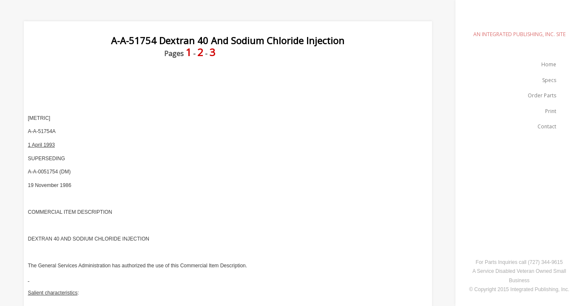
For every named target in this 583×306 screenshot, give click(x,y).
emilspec (519, 19)
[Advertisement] (178, 86)
